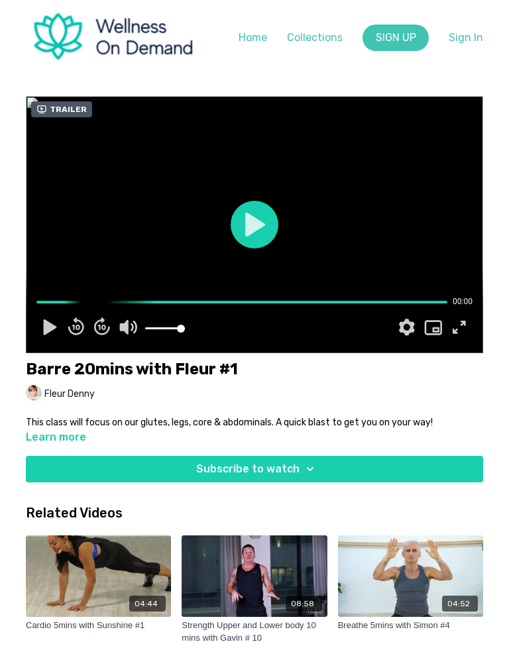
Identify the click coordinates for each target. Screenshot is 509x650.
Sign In (466, 37)
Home (253, 37)
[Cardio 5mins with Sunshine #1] (98, 625)
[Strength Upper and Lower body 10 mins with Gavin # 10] (254, 632)
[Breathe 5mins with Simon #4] (410, 625)
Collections (315, 37)
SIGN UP (396, 37)
